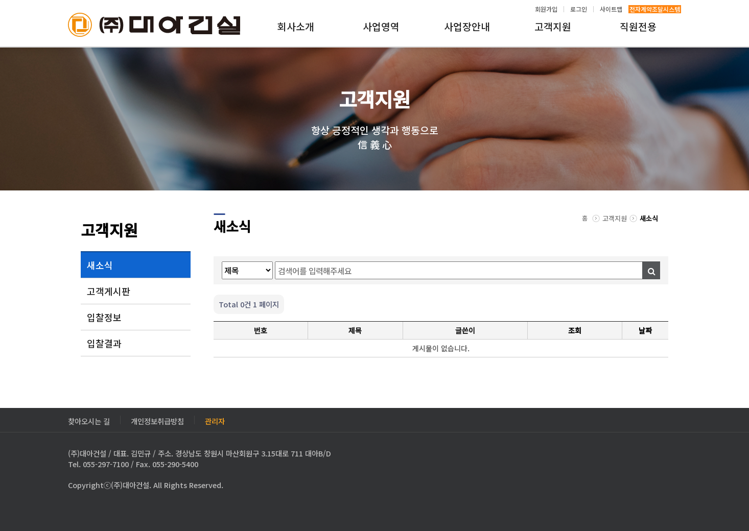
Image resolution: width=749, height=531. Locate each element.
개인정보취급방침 (157, 420)
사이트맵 (611, 9)
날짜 (645, 330)
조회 (574, 330)
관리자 (215, 420)
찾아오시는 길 (89, 420)
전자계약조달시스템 (654, 9)
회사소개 (295, 26)
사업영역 (381, 26)
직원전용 (638, 26)
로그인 (578, 9)
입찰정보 (104, 317)
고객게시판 (108, 291)
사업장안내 (467, 26)
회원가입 (546, 9)
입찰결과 (104, 343)
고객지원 (552, 26)
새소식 (100, 265)
